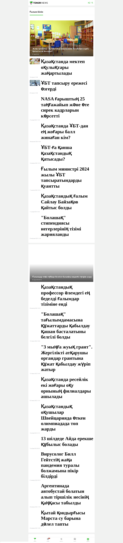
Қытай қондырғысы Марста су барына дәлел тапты (63, 518)
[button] (89, 3)
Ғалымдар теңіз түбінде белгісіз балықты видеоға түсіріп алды (62, 277)
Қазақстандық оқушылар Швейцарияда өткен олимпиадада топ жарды (63, 418)
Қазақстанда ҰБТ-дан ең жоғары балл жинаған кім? (64, 131)
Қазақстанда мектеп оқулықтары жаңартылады (63, 67)
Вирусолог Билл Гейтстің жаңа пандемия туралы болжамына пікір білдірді (60, 465)
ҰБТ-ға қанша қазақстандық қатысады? (56, 153)
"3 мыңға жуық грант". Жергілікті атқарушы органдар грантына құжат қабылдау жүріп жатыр (66, 358)
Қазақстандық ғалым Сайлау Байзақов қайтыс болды (64, 201)
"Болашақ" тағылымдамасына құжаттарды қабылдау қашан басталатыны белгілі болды (65, 325)
